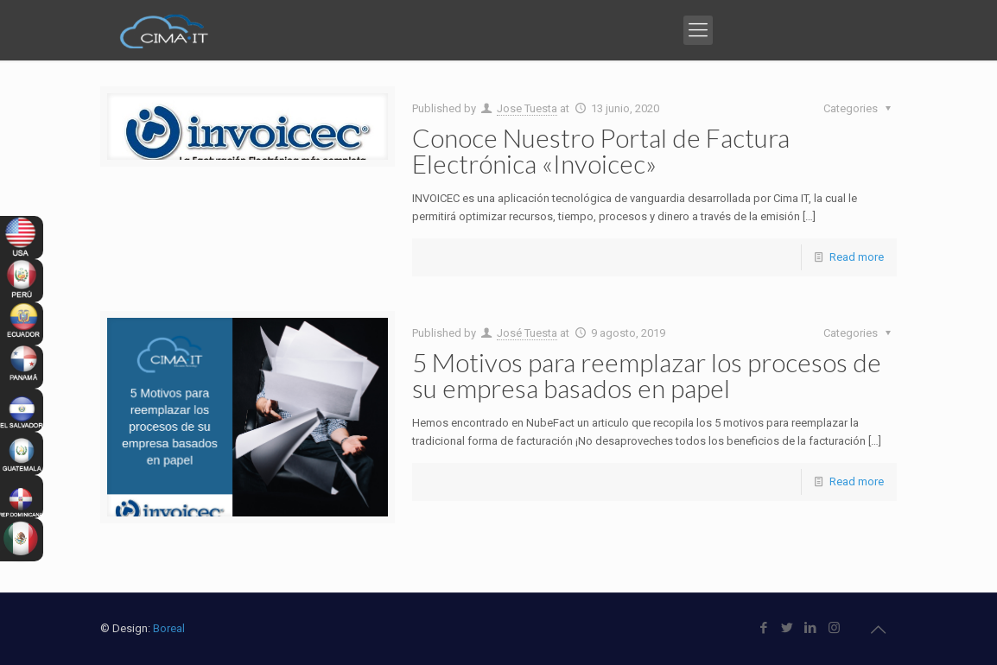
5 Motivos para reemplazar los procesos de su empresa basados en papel (646, 374)
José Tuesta (527, 332)
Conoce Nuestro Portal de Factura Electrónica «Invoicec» (601, 150)
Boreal (169, 628)
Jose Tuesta (527, 108)
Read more (856, 256)
